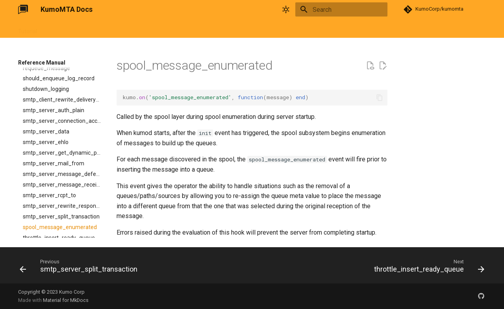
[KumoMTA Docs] (23, 9)
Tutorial (27, 29)
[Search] (341, 9)
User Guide (59, 29)
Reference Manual (106, 29)
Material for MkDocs (66, 300)
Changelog (171, 29)
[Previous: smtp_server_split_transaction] (80, 268)
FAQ (143, 29)
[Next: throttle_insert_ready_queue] (427, 268)
